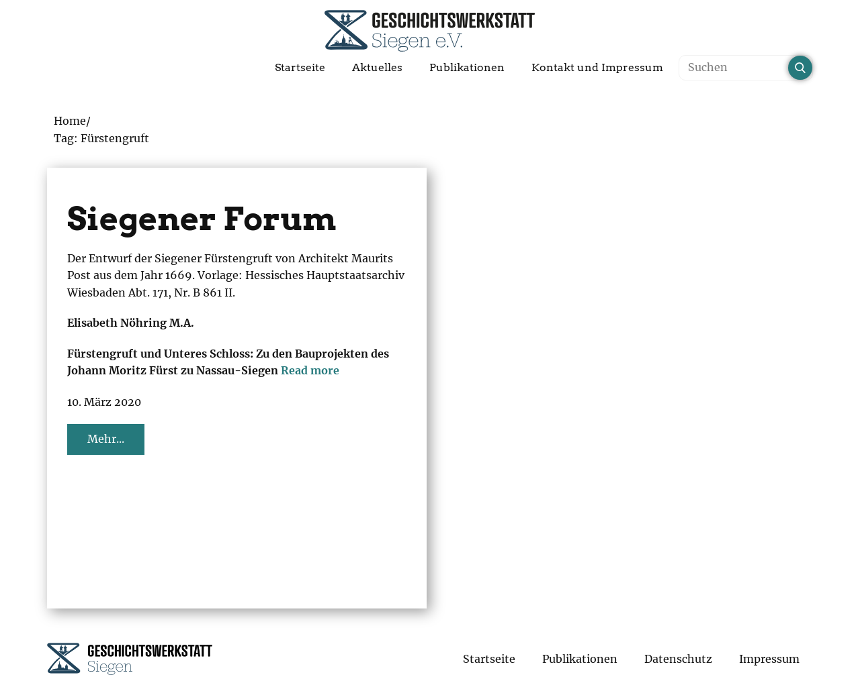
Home (70, 120)
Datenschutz (678, 659)
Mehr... (105, 438)
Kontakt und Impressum (597, 67)
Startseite (300, 67)
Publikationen (467, 67)
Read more (310, 370)
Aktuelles (377, 67)
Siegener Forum (202, 218)
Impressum (769, 659)
